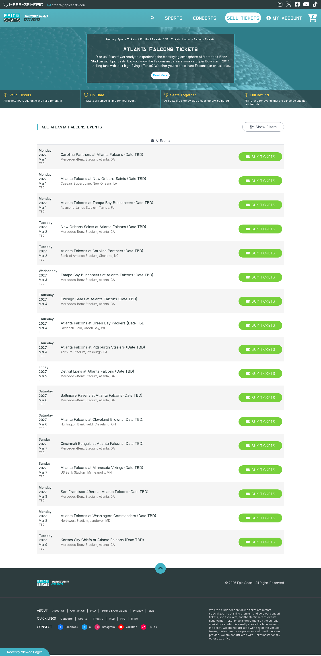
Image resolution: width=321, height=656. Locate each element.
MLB (112, 620)
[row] (160, 158)
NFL (123, 620)
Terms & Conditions (114, 612)
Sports (173, 18)
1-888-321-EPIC (23, 4)
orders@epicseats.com (66, 5)
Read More (160, 75)
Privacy (138, 612)
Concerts (204, 18)
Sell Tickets (243, 18)
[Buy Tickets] (260, 158)
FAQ (93, 612)
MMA (134, 620)
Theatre (98, 620)
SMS (151, 612)
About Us (58, 612)
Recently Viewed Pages (25, 652)
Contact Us (77, 612)
